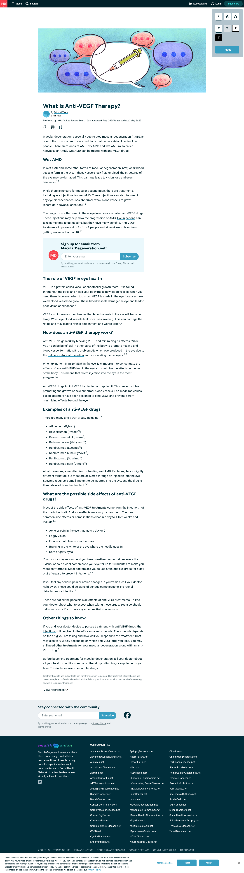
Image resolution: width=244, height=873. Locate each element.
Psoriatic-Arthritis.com (181, 783)
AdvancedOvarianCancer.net (106, 756)
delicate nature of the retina (66, 355)
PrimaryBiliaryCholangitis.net (185, 772)
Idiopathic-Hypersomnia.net (145, 778)
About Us (44, 850)
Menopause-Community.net (145, 809)
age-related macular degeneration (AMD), (114, 136)
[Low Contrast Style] (227, 28)
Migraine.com (137, 820)
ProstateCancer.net (180, 778)
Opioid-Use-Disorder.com (183, 756)
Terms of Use (67, 266)
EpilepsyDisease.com (141, 751)
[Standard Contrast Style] (218, 28)
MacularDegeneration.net (144, 804)
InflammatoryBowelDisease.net (147, 783)
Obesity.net (175, 751)
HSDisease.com (138, 772)
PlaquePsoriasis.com (181, 767)
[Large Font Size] (227, 16)
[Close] (239, 862)
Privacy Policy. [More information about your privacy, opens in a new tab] (94, 870)
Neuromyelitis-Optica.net (143, 841)
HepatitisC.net (137, 762)
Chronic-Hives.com (100, 820)
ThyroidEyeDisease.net (182, 825)
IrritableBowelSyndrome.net (145, 788)
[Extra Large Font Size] (235, 16)
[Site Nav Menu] (16, 3)
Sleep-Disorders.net (180, 809)
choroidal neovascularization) (63, 205)
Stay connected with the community (68, 707)
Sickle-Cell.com (177, 799)
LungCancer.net (138, 794)
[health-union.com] (55, 745)
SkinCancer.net (177, 804)
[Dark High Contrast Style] (218, 37)
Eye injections (126, 218)
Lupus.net (135, 799)
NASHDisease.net (139, 836)
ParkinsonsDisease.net (182, 762)
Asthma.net (96, 772)
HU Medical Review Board (71, 120)
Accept (209, 863)
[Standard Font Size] (218, 16)
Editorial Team (61, 112)
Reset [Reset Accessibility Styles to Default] (227, 49)
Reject (187, 863)
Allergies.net (97, 762)
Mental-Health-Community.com (147, 815)
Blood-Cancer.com (100, 799)
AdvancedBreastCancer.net (105, 751)
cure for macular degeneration (85, 190)
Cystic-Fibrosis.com (101, 836)
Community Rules (164, 850)
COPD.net (95, 831)
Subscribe (233, 3)
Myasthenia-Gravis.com (143, 831)
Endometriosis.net (100, 841)
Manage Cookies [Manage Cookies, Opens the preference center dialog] (164, 863)
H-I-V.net (134, 767)
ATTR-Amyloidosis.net (102, 783)
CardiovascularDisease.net (105, 809)
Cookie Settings (139, 850)
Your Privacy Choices (111, 850)
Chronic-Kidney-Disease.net (105, 825)
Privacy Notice (122, 263)
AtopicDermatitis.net (101, 778)
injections (49, 631)
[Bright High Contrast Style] (235, 28)
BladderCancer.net (100, 794)
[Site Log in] (216, 3)
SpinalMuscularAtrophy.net (184, 820)
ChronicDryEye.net (100, 815)
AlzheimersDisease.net (103, 767)
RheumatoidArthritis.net (182, 794)
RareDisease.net (178, 788)
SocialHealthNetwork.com (183, 815)
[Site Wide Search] (31, 3)
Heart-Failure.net (139, 756)
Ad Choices (187, 850)
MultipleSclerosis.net (141, 825)
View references (56, 690)
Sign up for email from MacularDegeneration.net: (84, 246)
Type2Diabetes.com (180, 831)
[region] (122, 863)
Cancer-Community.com (103, 804)
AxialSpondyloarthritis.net (104, 788)
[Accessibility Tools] (198, 3)
